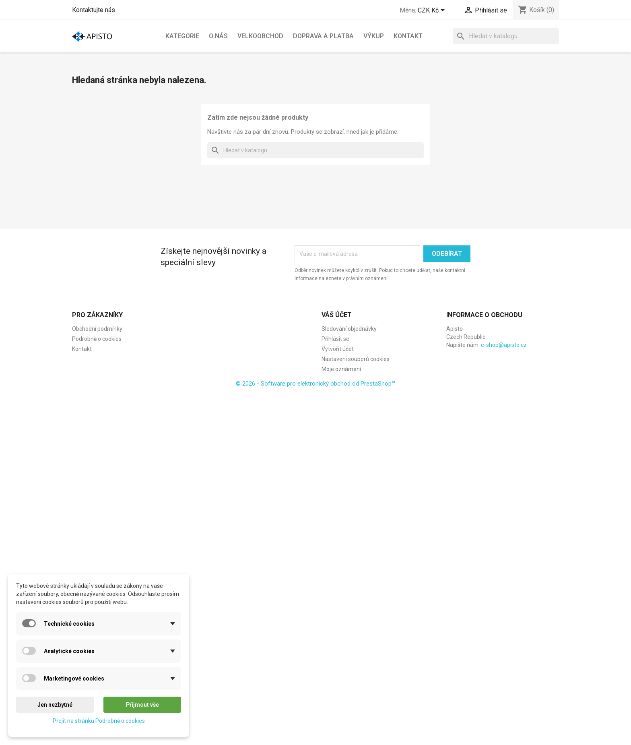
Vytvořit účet (338, 349)
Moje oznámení (341, 369)
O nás (218, 36)
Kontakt (408, 36)
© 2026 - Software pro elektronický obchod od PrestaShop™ (315, 383)
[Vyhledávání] (506, 36)
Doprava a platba (323, 36)
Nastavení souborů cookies (356, 359)
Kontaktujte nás (93, 10)
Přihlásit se (335, 339)
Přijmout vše (142, 704)
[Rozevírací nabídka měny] (432, 11)
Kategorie (182, 36)
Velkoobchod (260, 36)
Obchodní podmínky (97, 329)
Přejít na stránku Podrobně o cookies (99, 721)
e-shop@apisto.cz (504, 345)
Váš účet (337, 315)
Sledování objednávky (349, 329)
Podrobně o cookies (97, 339)
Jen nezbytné (54, 704)
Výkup (373, 36)
